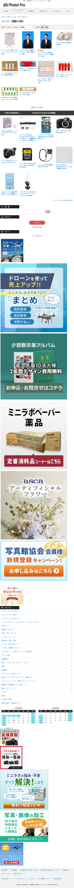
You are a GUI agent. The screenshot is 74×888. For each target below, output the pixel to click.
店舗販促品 (5, 659)
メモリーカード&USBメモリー (11, 673)
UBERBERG (57, 878)
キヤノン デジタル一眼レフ (10, 611)
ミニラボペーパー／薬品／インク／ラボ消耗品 (16, 651)
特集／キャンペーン (7, 688)
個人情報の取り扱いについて (50, 870)
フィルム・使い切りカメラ (10, 644)
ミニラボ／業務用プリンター (10, 648)
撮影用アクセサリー (7, 629)
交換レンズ (5, 626)
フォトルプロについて (18, 11)
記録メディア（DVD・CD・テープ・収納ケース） (17, 677)
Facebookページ (6, 878)
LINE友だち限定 (6, 699)
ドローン (4, 692)
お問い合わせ (17, 873)
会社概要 (4, 870)
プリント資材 (5, 655)
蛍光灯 (3, 695)
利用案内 (31, 11)
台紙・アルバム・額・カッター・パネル (14, 662)
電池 (2, 666)
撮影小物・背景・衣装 (13, 17)
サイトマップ (5, 873)
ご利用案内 (13, 870)
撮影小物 (24, 17)
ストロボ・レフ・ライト (9, 637)
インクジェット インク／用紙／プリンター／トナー (18, 681)
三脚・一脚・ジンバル (8, 633)
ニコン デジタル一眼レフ (9, 615)
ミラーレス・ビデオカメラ (10, 618)
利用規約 (65, 870)
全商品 (3, 17)
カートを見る (55, 11)
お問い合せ (43, 11)
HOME (6, 11)
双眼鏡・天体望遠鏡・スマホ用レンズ (13, 684)
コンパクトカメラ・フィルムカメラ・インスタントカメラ (20, 622)
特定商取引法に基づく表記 (29, 870)
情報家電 (4, 670)
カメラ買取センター (43, 878)
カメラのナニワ (20, 878)
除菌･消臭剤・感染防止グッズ (11, 703)
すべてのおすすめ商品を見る (64, 200)
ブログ (68, 11)
